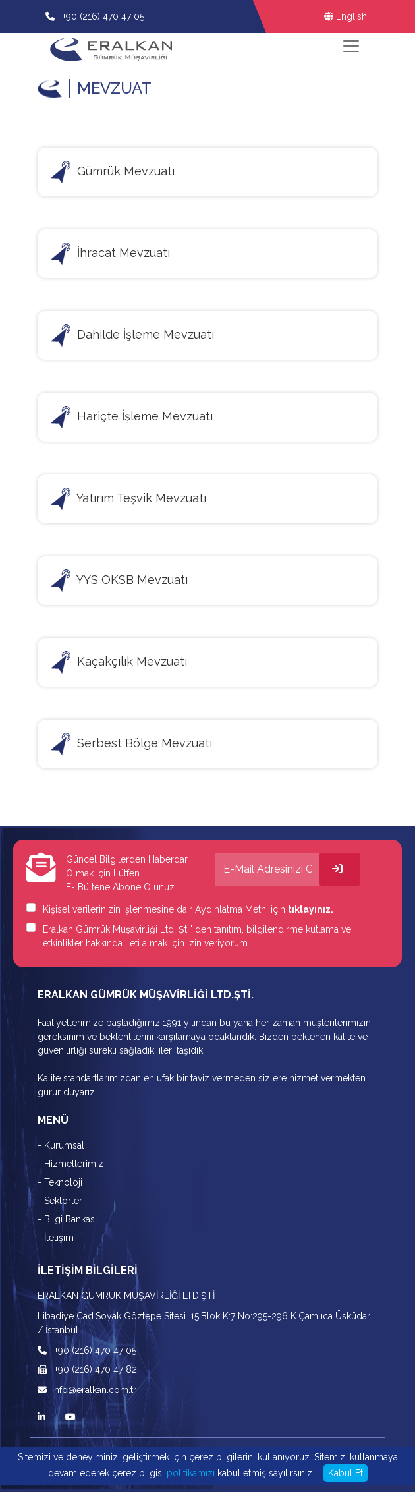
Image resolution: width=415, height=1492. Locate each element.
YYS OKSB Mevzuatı (119, 580)
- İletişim (56, 1237)
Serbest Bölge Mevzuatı (131, 744)
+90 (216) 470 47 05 (102, 16)
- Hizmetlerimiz (70, 1164)
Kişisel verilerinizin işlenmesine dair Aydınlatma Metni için (188, 909)
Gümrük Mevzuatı (113, 172)
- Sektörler (60, 1200)
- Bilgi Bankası (67, 1219)
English (345, 16)
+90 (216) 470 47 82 (87, 1369)
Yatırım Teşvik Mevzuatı (128, 499)
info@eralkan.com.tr (87, 1390)
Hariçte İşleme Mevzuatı (132, 417)
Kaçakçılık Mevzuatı (119, 662)
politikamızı (191, 1473)
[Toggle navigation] (351, 46)
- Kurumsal (61, 1145)
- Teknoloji (60, 1182)
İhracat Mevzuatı (110, 254)
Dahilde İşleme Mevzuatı (132, 335)
